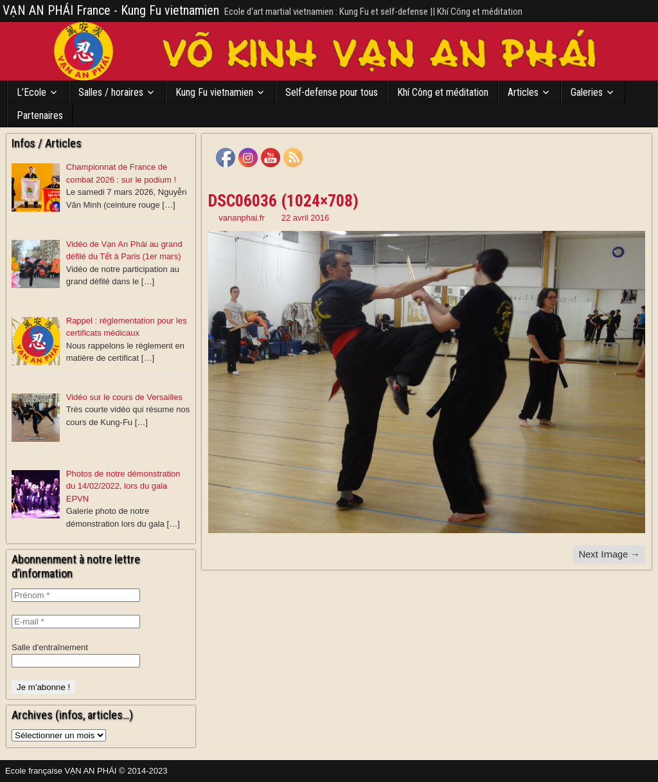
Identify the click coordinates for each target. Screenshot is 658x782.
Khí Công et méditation (442, 92)
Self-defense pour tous (331, 92)
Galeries (587, 92)
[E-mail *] (76, 621)
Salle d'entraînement (50, 647)
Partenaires (40, 115)
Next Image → (609, 554)
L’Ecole (31, 92)
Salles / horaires (110, 92)
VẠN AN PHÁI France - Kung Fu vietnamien (111, 10)
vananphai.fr (241, 218)
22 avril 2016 (305, 218)
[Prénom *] (76, 595)
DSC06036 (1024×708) (283, 200)
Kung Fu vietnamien (214, 92)
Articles (523, 92)
